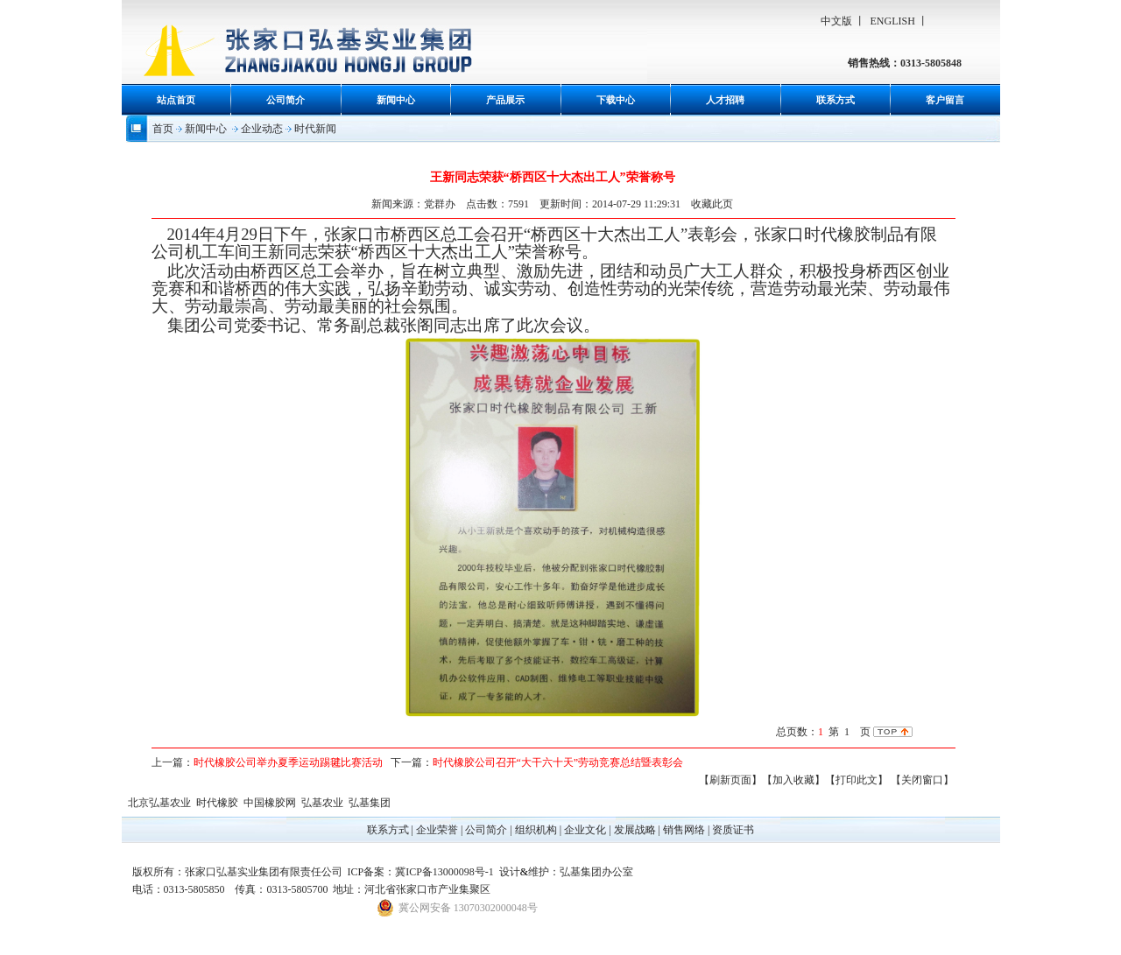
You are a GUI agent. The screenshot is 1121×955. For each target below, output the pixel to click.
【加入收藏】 (793, 780)
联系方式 (835, 100)
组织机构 (536, 830)
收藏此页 (712, 204)
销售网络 (684, 830)
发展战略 (635, 830)
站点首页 (176, 100)
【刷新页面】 (730, 780)
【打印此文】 (856, 780)
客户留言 (945, 100)
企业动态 (262, 129)
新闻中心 (396, 100)
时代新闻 (315, 129)
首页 (162, 129)
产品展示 (505, 100)
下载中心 (615, 100)
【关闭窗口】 (922, 780)
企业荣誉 (437, 830)
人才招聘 (725, 100)
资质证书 (733, 830)
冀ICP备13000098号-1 (444, 872)
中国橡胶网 (269, 803)
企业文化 (585, 830)
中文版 (836, 21)
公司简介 (285, 100)
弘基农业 (322, 803)
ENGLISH (893, 21)
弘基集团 (370, 803)
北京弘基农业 (159, 803)
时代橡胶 (217, 803)
